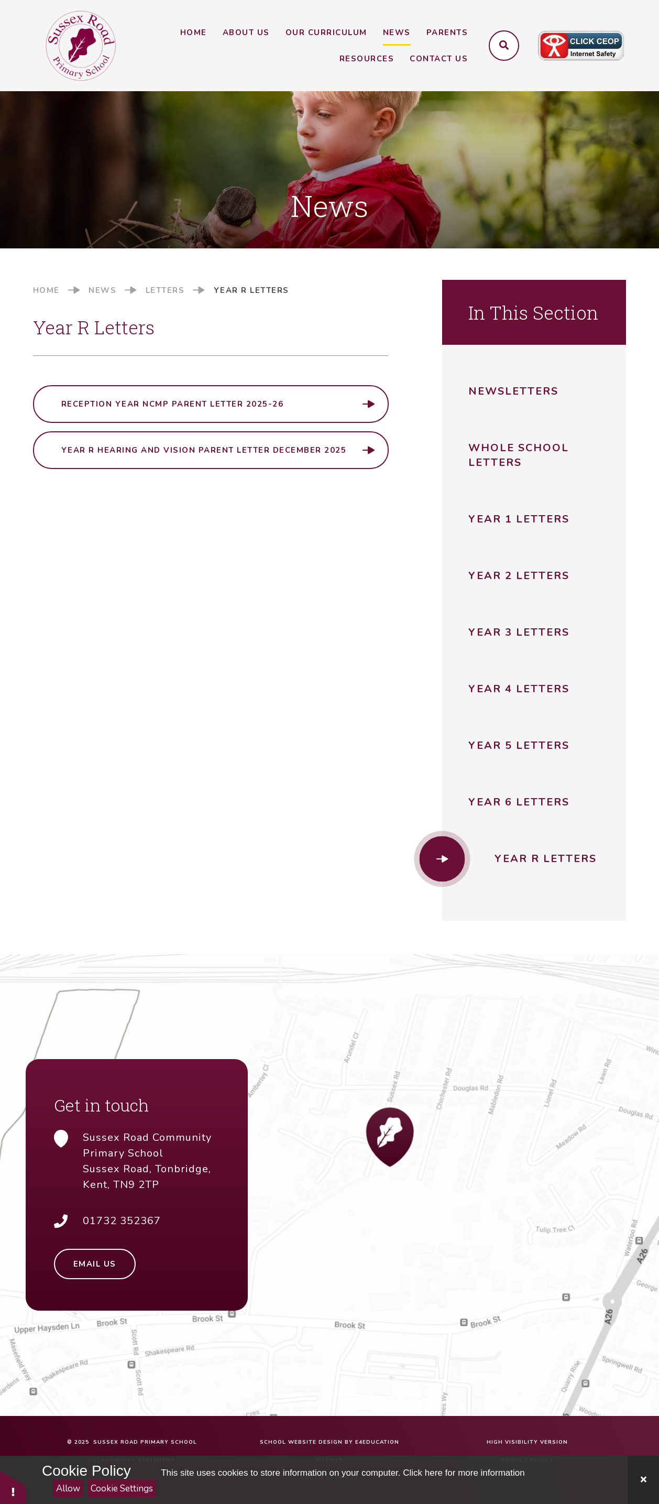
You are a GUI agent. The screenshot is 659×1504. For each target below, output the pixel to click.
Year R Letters (251, 290)
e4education (377, 1442)
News (102, 290)
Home (46, 290)
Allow (68, 1489)
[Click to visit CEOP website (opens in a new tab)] (581, 45)
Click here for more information (463, 1473)
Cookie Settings (122, 1489)
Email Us (94, 1264)
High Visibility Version (527, 1442)
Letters (165, 290)
